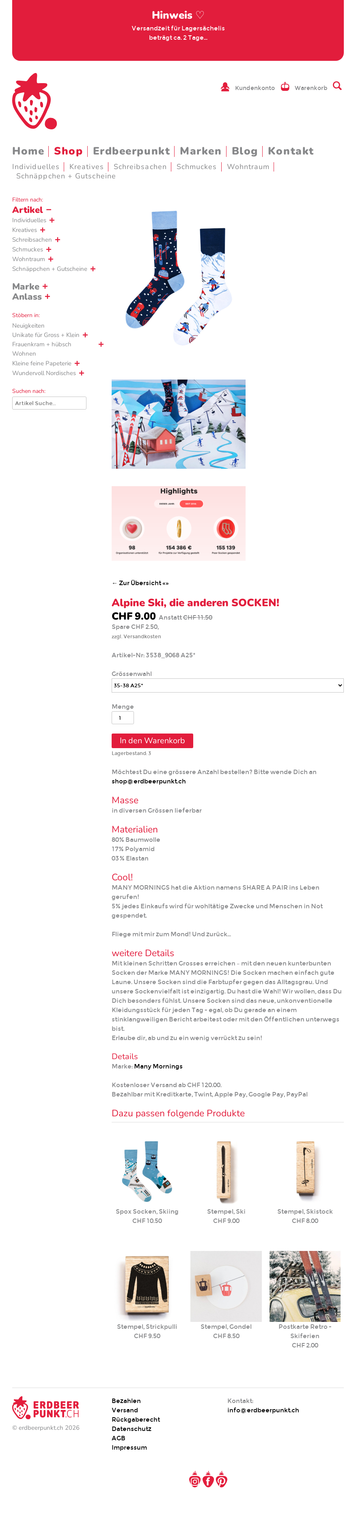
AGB (118, 1438)
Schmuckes (197, 167)
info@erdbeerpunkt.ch (263, 1410)
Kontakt (291, 151)
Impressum (129, 1447)
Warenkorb (311, 88)
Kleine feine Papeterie (41, 363)
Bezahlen (126, 1401)
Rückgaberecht (136, 1419)
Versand (125, 1410)
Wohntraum (248, 167)
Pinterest (222, 1479)
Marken (201, 151)
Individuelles (36, 167)
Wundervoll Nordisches (44, 373)
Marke (25, 287)
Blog (245, 151)
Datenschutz (131, 1429)
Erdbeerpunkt (131, 151)
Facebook (208, 1479)
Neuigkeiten (28, 326)
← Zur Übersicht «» (140, 583)
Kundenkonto (255, 88)
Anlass (27, 297)
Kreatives (86, 167)
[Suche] (49, 403)
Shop (68, 151)
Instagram (195, 1479)
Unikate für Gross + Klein (46, 335)
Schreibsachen (140, 167)
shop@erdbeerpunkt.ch (149, 781)
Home (28, 151)
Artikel (27, 210)
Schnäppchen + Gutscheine (66, 176)
